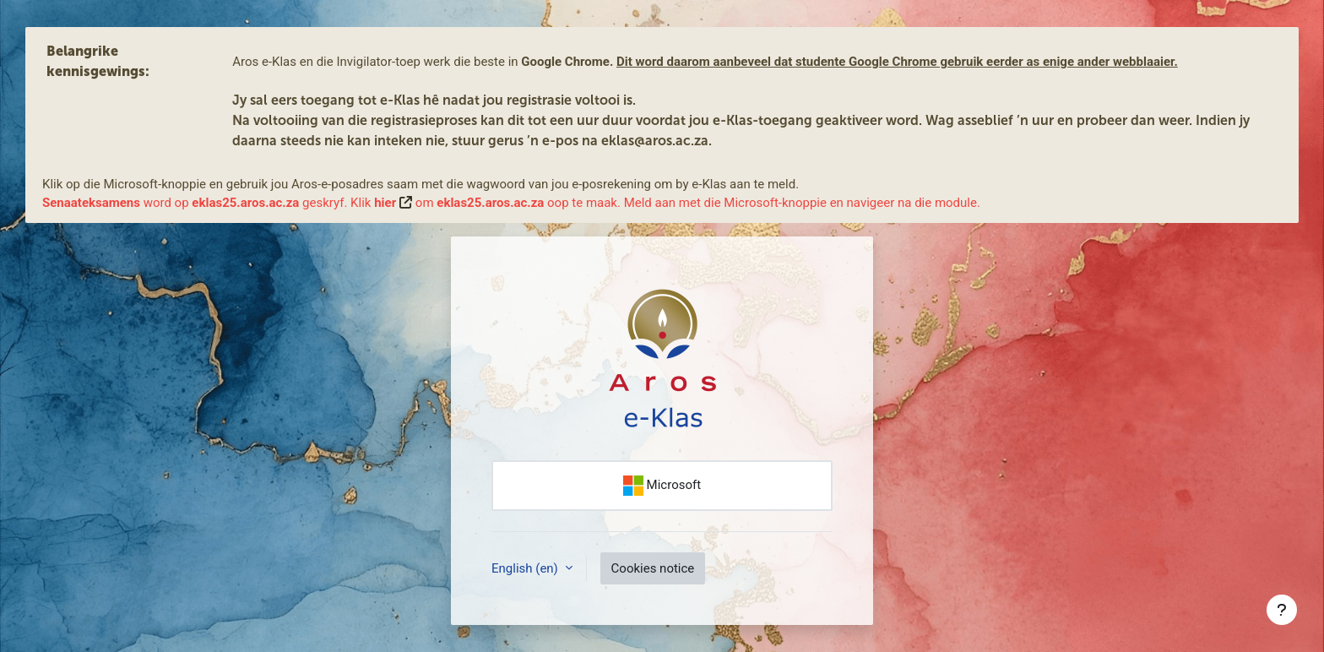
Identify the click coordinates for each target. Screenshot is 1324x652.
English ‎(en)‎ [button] (526, 568)
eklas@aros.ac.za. (656, 141)
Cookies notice (653, 568)
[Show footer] (1282, 610)
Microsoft (662, 485)
